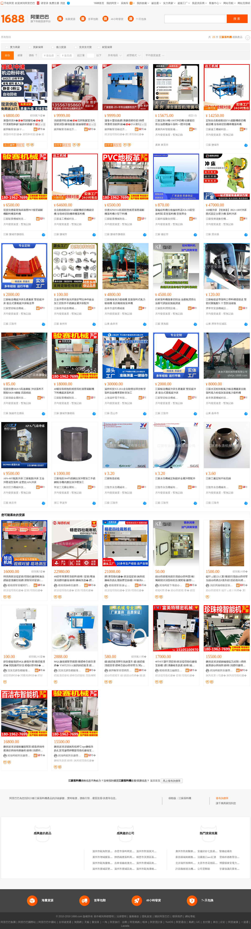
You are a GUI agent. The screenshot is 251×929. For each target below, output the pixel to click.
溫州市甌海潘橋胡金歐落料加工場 (155, 868)
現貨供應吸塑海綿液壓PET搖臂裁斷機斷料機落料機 (23, 212)
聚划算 (95, 922)
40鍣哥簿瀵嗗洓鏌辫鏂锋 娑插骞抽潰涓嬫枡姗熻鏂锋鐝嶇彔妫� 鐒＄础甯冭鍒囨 (74, 578)
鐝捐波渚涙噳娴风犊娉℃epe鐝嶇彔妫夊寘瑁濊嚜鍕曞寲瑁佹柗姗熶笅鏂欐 (74, 748)
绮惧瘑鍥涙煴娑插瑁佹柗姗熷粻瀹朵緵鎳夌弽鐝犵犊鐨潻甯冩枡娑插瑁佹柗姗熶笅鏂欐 (23, 578)
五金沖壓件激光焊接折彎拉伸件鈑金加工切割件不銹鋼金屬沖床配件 (74, 301)
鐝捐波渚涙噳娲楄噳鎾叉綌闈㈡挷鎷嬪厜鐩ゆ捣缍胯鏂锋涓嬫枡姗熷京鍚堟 (226, 663)
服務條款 (134, 916)
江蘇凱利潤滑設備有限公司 (166, 308)
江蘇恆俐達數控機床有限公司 (217, 218)
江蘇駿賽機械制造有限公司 (14, 218)
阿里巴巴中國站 (47, 922)
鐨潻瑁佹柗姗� (134, 134)
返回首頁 (155, 780)
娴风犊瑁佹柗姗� (237, 675)
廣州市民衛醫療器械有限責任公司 (194, 851)
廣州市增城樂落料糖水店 (106, 857)
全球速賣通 (65, 922)
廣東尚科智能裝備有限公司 (166, 129)
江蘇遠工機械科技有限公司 (217, 129)
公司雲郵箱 (203, 868)
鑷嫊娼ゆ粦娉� (129, 675)
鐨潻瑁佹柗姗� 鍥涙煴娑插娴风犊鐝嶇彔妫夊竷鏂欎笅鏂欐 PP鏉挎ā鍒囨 (125, 578)
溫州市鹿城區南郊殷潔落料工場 (154, 863)
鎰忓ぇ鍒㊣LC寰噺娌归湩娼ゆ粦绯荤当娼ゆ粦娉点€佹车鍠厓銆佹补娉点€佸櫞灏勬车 (227, 578)
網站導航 (190, 916)
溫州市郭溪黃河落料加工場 (151, 851)
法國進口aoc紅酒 (206, 857)
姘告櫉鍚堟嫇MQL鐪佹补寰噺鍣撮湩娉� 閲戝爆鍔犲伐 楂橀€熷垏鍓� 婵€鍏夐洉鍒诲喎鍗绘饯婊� (24, 663)
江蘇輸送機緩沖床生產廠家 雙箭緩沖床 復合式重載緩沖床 (175, 390)
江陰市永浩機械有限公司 (116, 487)
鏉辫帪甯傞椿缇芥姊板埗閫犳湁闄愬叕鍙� (65, 129)
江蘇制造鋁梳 (112, 478)
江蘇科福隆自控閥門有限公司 (166, 218)
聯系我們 (177, 916)
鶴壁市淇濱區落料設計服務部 (152, 857)
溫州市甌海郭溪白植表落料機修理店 (112, 851)
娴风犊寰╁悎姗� (216, 675)
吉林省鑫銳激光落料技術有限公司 (133, 863)
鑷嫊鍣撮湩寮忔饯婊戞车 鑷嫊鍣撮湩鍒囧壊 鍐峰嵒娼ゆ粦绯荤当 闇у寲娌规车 (125, 663)
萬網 (191, 922)
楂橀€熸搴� (162, 590)
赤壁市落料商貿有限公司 (128, 851)
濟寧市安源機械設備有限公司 (217, 308)
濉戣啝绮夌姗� (32, 134)
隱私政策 (147, 916)
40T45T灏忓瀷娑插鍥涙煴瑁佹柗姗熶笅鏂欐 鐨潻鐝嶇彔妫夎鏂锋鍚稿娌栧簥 (176, 663)
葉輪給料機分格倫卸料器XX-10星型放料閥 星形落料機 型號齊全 (175, 212)
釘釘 (222, 922)
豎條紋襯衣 (225, 851)
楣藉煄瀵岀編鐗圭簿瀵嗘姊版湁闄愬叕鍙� (170, 670)
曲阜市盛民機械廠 (115, 308)
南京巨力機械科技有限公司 (14, 487)
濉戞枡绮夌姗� (12, 134)
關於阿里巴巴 (162, 916)
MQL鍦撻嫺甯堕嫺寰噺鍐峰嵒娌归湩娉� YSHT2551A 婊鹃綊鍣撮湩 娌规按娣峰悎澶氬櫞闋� (75, 663)
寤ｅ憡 (41, 124)
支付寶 (206, 922)
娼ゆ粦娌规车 (213, 590)
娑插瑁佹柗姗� (33, 590)
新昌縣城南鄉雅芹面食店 (189, 857)
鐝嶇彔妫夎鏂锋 (63, 760)
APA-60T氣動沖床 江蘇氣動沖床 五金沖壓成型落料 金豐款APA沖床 (23, 480)
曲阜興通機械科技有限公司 (217, 397)
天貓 (86, 922)
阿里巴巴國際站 (27, 922)
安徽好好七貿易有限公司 (211, 851)
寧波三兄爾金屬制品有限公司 (65, 487)
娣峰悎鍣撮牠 (77, 675)
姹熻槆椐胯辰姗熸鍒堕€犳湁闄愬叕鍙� (221, 670)
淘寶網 (78, 922)
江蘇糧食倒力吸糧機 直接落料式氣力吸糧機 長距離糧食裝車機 (125, 301)
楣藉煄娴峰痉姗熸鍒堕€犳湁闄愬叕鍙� (69, 585)
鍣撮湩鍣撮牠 (61, 675)
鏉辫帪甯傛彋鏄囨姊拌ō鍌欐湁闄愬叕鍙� (120, 670)
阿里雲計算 (156, 922)
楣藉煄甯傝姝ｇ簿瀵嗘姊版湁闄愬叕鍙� (120, 585)
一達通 (244, 922)
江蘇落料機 (185, 798)
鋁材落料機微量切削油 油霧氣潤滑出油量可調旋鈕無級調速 (175, 301)
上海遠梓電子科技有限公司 (116, 397)
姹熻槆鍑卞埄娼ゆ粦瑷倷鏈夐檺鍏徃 (170, 585)
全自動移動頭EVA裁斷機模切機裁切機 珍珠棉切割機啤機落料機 (74, 212)
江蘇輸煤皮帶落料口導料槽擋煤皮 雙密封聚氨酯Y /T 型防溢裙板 (226, 301)
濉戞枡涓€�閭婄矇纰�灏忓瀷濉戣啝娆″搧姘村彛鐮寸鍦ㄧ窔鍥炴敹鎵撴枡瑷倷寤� (23, 122)
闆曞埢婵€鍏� (28, 675)
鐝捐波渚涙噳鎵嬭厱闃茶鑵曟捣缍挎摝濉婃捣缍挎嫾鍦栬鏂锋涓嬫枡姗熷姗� (23, 748)
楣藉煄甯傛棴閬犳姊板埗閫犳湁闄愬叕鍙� (19, 585)
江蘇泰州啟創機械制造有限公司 (65, 308)
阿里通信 (181, 922)
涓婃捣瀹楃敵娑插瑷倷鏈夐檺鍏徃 (221, 585)
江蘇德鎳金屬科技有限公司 (14, 397)
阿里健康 (233, 922)
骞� (41, 129)
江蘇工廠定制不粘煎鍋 (218, 478)
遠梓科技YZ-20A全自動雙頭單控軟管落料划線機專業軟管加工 (125, 390)
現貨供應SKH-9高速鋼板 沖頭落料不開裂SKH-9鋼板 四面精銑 (23, 390)
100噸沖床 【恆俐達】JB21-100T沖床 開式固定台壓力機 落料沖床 (226, 212)
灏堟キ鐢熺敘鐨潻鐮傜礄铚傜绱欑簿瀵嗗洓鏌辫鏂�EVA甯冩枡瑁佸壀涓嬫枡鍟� (125, 122)
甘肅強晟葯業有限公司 (232, 868)
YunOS (169, 922)
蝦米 (144, 922)
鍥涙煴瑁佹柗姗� (115, 134)
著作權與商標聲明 (104, 916)
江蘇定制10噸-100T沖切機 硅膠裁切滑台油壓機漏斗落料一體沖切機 (175, 122)
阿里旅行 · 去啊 (118, 922)
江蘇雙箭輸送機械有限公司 (14, 308)
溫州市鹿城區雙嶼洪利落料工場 (110, 868)
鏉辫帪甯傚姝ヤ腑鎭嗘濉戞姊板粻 (14, 129)
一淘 (104, 922)
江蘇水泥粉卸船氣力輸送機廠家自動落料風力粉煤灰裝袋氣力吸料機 (226, 390)
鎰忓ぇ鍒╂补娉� (232, 590)
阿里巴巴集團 (8, 922)
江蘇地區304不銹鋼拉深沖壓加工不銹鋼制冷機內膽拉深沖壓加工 (74, 480)
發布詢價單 (222, 798)
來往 (215, 922)
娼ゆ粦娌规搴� (180, 590)
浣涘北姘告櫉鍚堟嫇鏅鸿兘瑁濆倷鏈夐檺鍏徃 (19, 670)
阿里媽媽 (135, 922)
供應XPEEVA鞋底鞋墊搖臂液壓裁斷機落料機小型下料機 (124, 212)
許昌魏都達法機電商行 (188, 868)
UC (198, 922)
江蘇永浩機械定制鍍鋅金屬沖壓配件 (175, 478)
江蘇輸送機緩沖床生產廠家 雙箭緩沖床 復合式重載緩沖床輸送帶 (23, 301)
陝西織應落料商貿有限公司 (129, 857)
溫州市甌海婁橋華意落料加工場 (110, 863)
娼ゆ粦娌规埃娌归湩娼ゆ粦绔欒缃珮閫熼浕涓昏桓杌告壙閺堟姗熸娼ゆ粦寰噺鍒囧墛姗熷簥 (175, 578)
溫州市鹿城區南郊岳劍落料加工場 (133, 868)
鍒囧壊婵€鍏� (11, 675)
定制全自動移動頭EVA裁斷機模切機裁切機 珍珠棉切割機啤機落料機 (226, 122)
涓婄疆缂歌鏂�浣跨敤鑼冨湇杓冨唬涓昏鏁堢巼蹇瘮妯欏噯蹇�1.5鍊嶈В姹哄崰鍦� (74, 122)
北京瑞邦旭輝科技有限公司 (190, 863)
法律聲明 (122, 916)
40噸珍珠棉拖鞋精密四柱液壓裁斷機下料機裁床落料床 (74, 390)
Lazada (125, 925)
